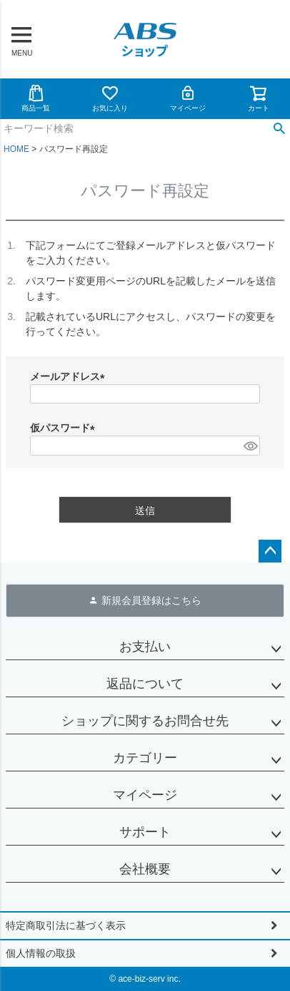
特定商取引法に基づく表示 (66, 925)
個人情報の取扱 (41, 953)
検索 (279, 129)
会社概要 (145, 869)
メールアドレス (70, 376)
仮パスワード (65, 427)
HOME (16, 149)
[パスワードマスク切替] (249, 445)
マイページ (188, 98)
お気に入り (110, 98)
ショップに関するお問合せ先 (145, 721)
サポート (145, 832)
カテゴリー (145, 758)
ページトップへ (270, 551)
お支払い (145, 647)
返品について (145, 684)
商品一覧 (35, 98)
